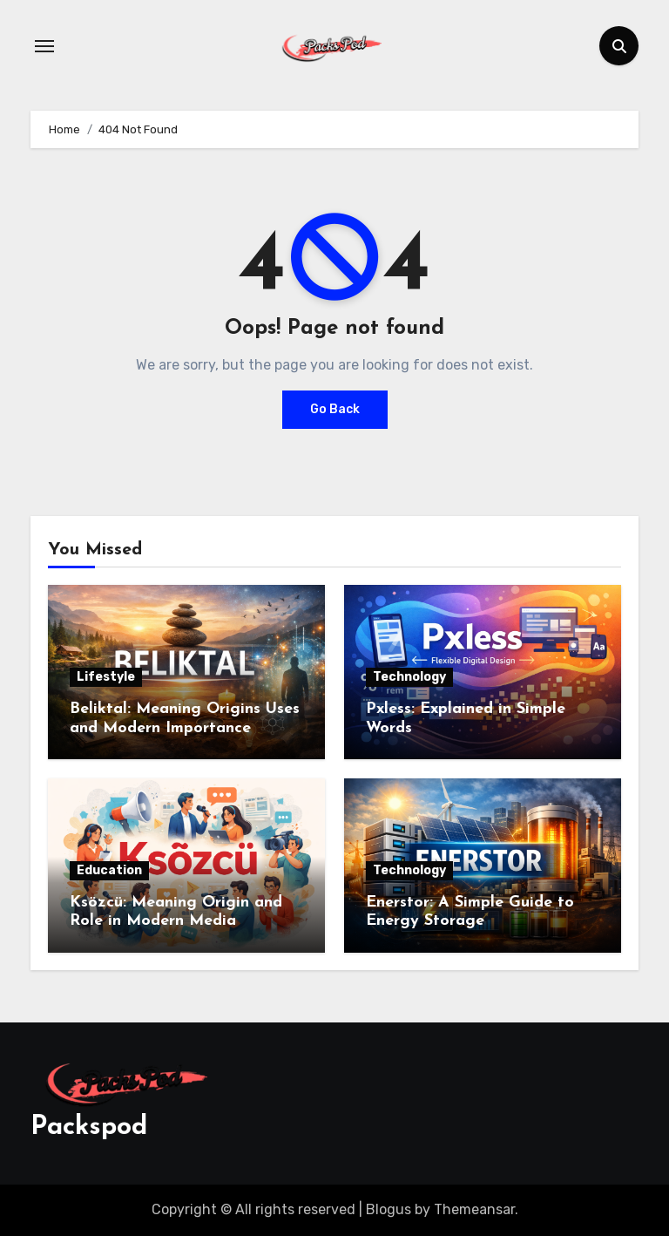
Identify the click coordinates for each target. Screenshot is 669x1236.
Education (109, 870)
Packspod (88, 1127)
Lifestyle (106, 676)
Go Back (335, 409)
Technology (409, 676)
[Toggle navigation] (44, 46)
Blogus (388, 1209)
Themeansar (474, 1209)
